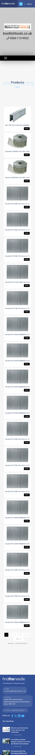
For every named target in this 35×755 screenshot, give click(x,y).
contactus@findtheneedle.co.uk (14, 691)
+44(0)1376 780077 (18, 710)
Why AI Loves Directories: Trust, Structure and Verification (19, 730)
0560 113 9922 (17, 38)
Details (27, 128)
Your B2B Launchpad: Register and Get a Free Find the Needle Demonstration (20, 742)
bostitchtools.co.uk (17, 33)
